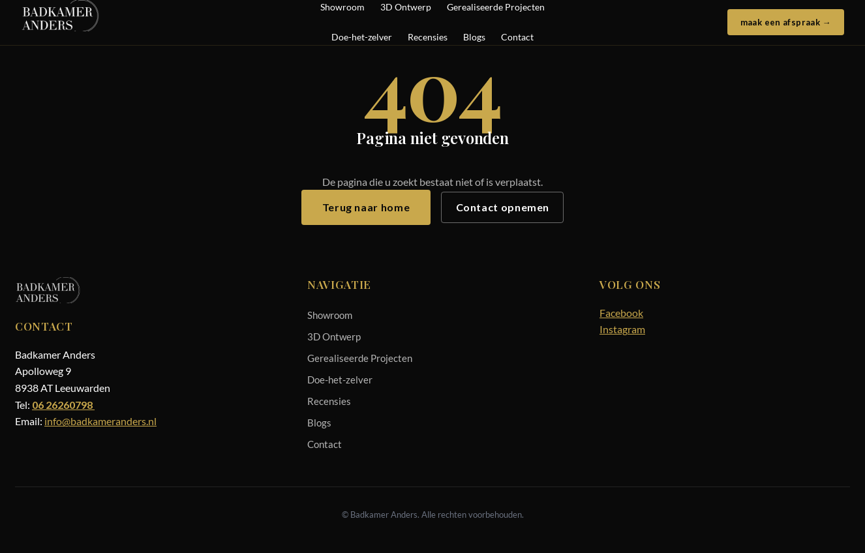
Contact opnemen (503, 207)
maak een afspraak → (785, 22)
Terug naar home (366, 207)
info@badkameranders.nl (100, 421)
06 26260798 (63, 404)
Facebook (621, 312)
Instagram (622, 329)
